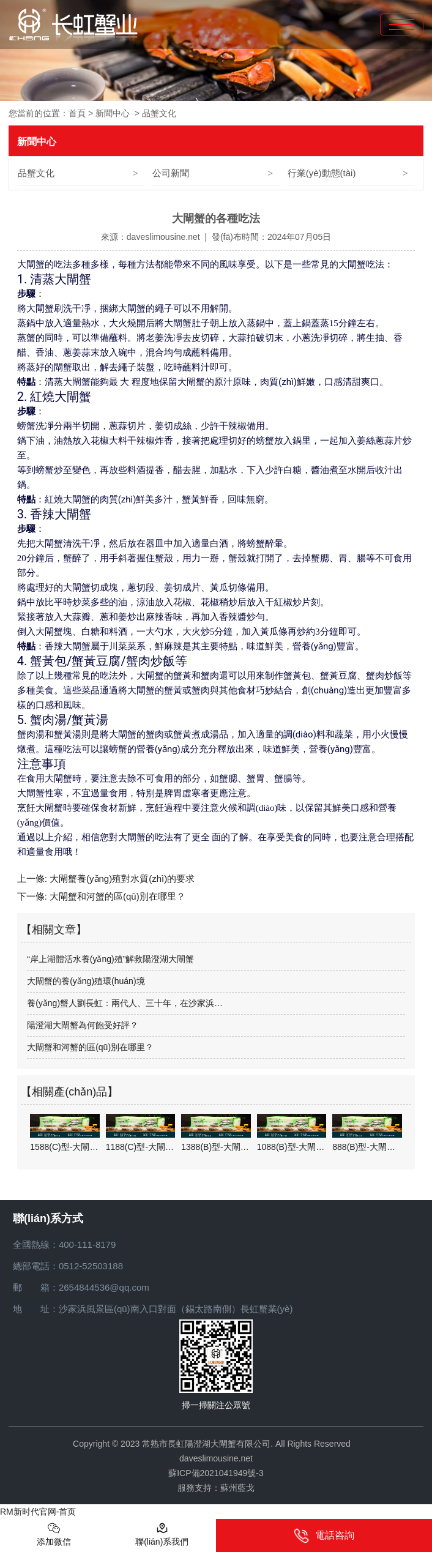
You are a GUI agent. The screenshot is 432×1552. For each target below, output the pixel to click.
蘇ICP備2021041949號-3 (216, 1473)
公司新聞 (170, 173)
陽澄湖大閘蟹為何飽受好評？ (82, 1025)
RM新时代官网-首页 (38, 1512)
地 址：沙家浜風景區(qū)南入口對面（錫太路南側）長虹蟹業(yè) (153, 1309)
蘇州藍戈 (237, 1488)
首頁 (77, 113)
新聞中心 (112, 113)
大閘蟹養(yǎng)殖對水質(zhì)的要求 (121, 878)
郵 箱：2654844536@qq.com (81, 1287)
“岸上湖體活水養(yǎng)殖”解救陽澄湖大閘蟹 (110, 959)
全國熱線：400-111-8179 (64, 1244)
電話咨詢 (324, 1535)
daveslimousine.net (163, 237)
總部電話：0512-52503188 (68, 1266)
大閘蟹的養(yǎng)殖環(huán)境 (85, 981)
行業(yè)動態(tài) (322, 173)
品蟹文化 (36, 173)
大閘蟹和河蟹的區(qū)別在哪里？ (116, 896)
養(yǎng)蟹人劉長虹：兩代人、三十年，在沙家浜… (125, 1003)
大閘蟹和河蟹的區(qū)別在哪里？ (90, 1047)
